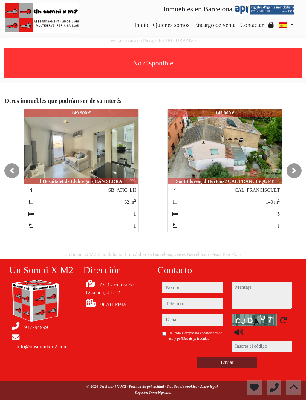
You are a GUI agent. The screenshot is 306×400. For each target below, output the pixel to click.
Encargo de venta (214, 25)
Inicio (141, 25)
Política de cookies (182, 386)
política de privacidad (193, 338)
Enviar (227, 362)
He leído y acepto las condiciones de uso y (195, 336)
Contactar (252, 25)
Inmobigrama (160, 392)
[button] (11, 170)
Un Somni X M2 (113, 386)
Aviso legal (209, 386)
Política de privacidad (147, 386)
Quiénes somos (171, 25)
